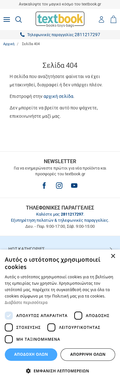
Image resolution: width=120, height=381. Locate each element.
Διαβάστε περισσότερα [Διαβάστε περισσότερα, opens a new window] (26, 302)
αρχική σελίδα (58, 96)
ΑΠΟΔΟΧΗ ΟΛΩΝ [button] (31, 354)
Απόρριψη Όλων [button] (87, 354)
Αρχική (8, 44)
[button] (60, 371)
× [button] (112, 256)
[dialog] (60, 315)
